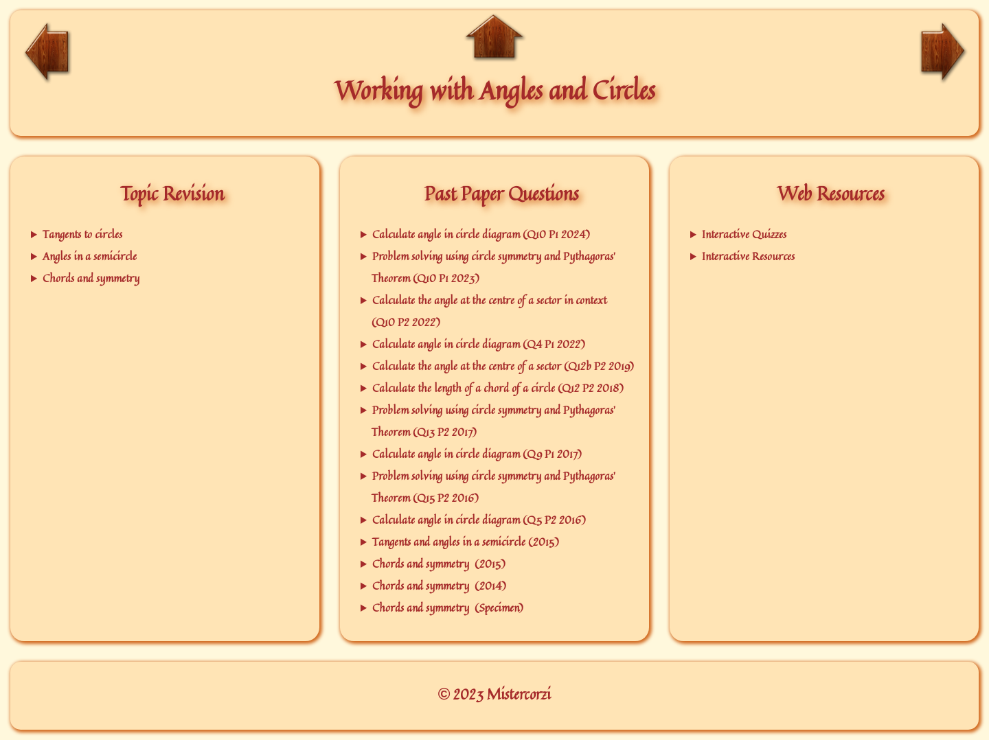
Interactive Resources (748, 256)
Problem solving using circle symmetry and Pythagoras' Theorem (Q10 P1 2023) (493, 267)
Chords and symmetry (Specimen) (447, 607)
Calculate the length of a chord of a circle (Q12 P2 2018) (498, 388)
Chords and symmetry (91, 278)
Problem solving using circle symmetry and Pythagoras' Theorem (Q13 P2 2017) (493, 421)
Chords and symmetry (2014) (439, 585)
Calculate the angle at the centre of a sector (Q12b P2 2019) (503, 366)
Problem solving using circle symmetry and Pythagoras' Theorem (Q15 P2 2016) (493, 486)
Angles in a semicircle (90, 256)
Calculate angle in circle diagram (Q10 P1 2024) (481, 234)
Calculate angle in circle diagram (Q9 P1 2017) (477, 454)
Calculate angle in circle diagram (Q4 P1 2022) (478, 344)
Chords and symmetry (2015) (438, 563)
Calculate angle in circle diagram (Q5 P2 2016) (479, 519)
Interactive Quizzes (744, 234)
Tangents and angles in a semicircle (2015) (465, 541)
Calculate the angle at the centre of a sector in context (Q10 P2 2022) (489, 311)
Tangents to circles (82, 234)
